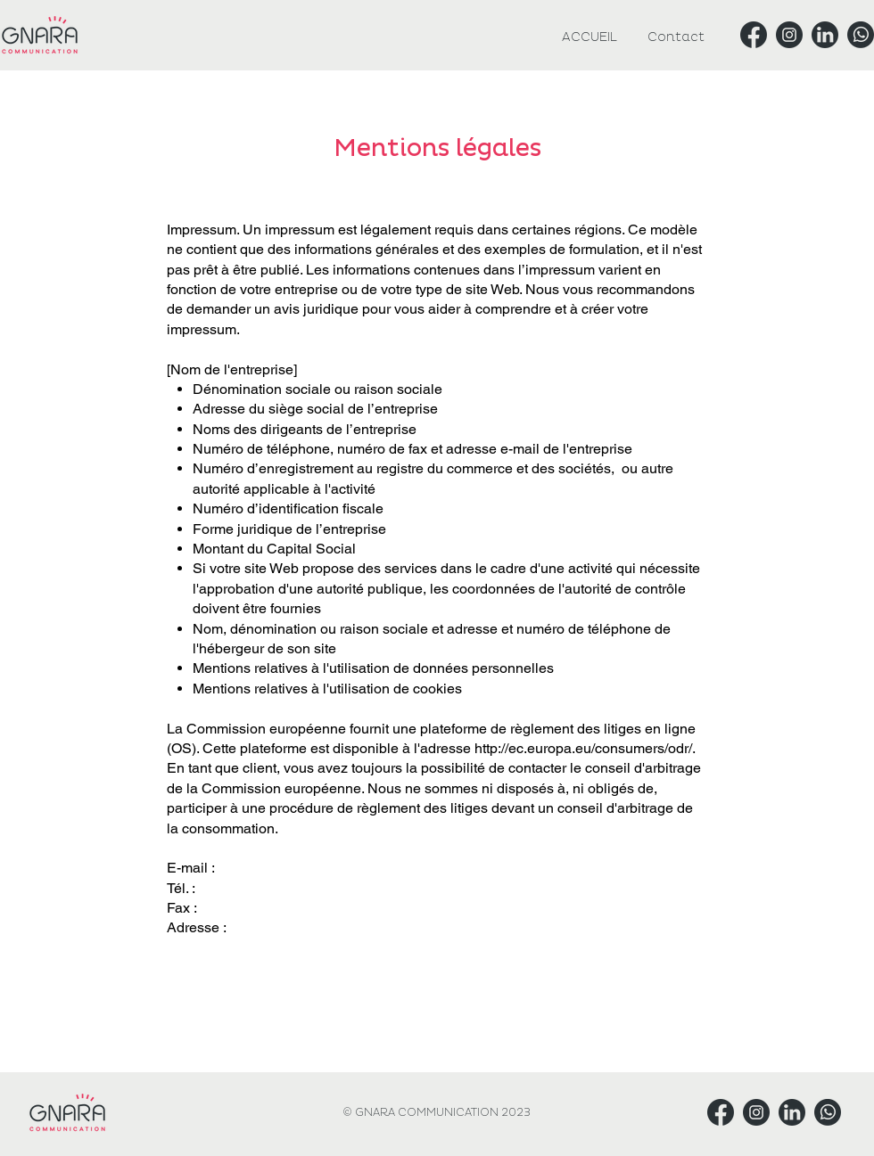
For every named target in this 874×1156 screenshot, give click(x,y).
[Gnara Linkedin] (825, 34)
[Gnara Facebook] (753, 34)
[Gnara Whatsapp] (860, 34)
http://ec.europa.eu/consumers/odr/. (584, 748)
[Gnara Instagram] (789, 34)
